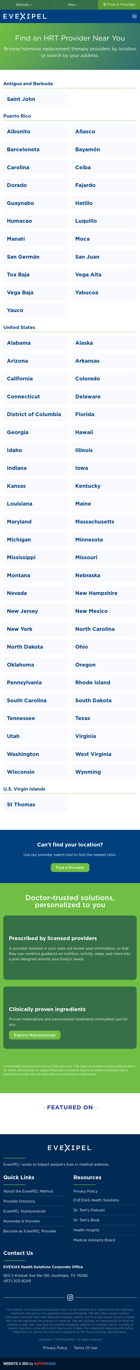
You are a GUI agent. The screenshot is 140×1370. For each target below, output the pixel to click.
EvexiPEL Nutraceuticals (24, 1211)
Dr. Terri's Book (86, 1220)
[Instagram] (70, 1297)
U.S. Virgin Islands (24, 789)
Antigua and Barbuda (28, 83)
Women (24, 4)
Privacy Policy (85, 1191)
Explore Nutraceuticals (34, 1035)
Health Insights (86, 1230)
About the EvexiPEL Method (28, 1191)
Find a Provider (70, 867)
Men (73, 4)
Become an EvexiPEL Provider (29, 1231)
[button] (134, 16)
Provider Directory (19, 1201)
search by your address (72, 55)
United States (19, 327)
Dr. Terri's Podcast (89, 1210)
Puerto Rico (17, 116)
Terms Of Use (85, 1347)
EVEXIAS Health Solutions (96, 1200)
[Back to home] (25, 16)
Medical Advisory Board (94, 1240)
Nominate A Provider (21, 1221)
